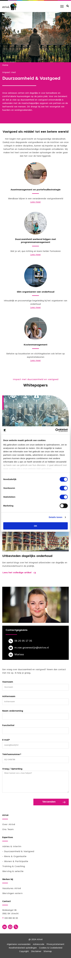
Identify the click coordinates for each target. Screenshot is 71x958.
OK (35, 526)
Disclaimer (36, 951)
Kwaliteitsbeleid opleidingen (23, 948)
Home (5, 65)
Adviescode (38, 944)
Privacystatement (55, 944)
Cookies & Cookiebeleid (50, 948)
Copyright (24, 951)
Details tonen (55, 517)
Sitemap (48, 951)
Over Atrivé (8, 824)
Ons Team (8, 829)
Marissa (19, 654)
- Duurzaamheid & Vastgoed (18, 851)
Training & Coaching (13, 866)
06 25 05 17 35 (23, 641)
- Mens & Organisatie (14, 856)
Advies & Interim (11, 846)
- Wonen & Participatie (15, 861)
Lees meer (35, 202)
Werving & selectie (12, 871)
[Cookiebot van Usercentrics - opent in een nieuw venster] (55, 430)
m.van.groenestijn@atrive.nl (31, 648)
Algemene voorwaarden (19, 944)
